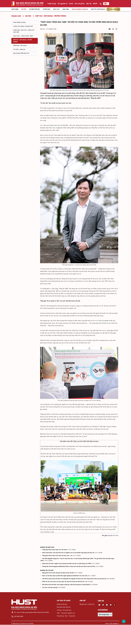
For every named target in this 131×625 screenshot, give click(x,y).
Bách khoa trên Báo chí (21, 53)
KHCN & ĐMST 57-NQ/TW (80, 9)
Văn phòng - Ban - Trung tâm (66, 616)
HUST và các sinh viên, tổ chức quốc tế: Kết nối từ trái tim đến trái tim (63, 582)
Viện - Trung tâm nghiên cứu (66, 613)
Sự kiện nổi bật (34, 9)
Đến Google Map (105, 615)
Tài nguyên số (62, 4)
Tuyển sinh (46, 9)
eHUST (95, 4)
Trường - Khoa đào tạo (64, 610)
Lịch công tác (80, 4)
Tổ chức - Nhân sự (19, 49)
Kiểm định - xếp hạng (20, 45)
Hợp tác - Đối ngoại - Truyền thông (22, 40)
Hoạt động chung (19, 22)
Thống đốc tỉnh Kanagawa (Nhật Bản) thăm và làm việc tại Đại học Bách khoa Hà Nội (68, 566)
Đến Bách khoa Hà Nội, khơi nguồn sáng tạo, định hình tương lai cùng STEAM (65, 585)
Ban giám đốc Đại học (64, 607)
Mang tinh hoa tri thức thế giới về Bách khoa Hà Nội (58, 573)
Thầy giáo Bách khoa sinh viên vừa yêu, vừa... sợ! (57, 556)
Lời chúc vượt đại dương (49, 587)
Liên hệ (88, 4)
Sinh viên (65, 9)
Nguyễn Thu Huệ (113, 535)
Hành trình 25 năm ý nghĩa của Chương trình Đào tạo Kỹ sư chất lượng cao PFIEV (66, 564)
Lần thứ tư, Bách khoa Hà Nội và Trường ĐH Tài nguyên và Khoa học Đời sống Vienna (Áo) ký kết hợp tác (74, 579)
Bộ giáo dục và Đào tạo (87, 604)
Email (71, 4)
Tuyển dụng (51, 4)
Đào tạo (56, 9)
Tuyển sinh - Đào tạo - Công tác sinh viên (23, 31)
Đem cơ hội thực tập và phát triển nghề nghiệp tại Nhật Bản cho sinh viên (64, 576)
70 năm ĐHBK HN (113, 9)
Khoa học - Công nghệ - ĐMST (23, 36)
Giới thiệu (14, 9)
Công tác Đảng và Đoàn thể (23, 26)
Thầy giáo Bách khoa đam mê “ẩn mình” (54, 550)
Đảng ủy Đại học (62, 604)
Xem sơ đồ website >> (112, 624)
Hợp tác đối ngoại (98, 9)
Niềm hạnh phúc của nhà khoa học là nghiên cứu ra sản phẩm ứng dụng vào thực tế (68, 553)
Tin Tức (23, 9)
